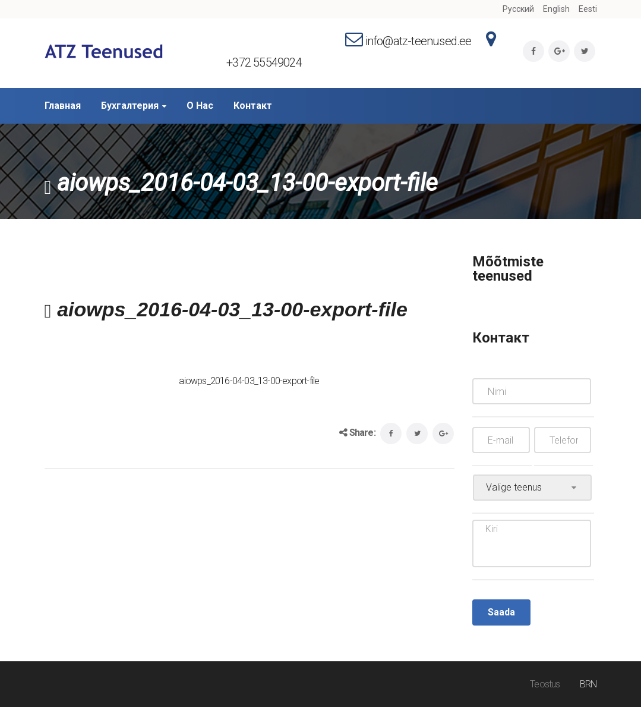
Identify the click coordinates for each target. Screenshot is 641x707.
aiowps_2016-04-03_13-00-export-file (249, 381)
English (556, 9)
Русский (518, 9)
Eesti (588, 9)
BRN (588, 684)
